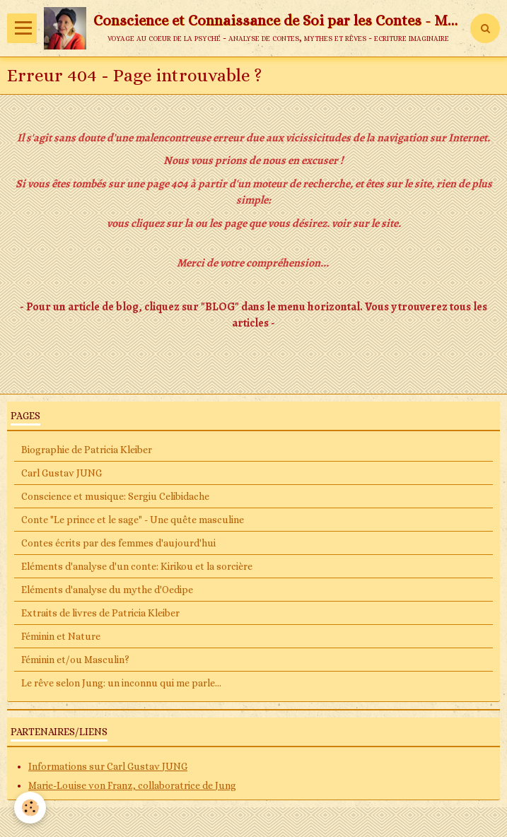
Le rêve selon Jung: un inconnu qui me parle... (121, 683)
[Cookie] (30, 808)
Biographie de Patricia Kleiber (86, 449)
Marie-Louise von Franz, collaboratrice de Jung (132, 785)
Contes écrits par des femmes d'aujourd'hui (118, 543)
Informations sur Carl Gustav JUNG (107, 766)
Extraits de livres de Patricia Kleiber (100, 613)
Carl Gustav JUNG (61, 473)
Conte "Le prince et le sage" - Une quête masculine (132, 519)
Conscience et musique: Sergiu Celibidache (115, 496)
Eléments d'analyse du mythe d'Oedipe (107, 589)
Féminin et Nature (60, 636)
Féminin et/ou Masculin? (75, 659)
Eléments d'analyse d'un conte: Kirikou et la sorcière (136, 566)
